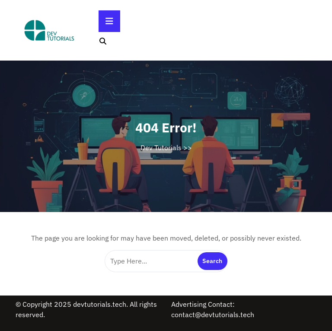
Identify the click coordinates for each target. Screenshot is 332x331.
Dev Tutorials (161, 147)
